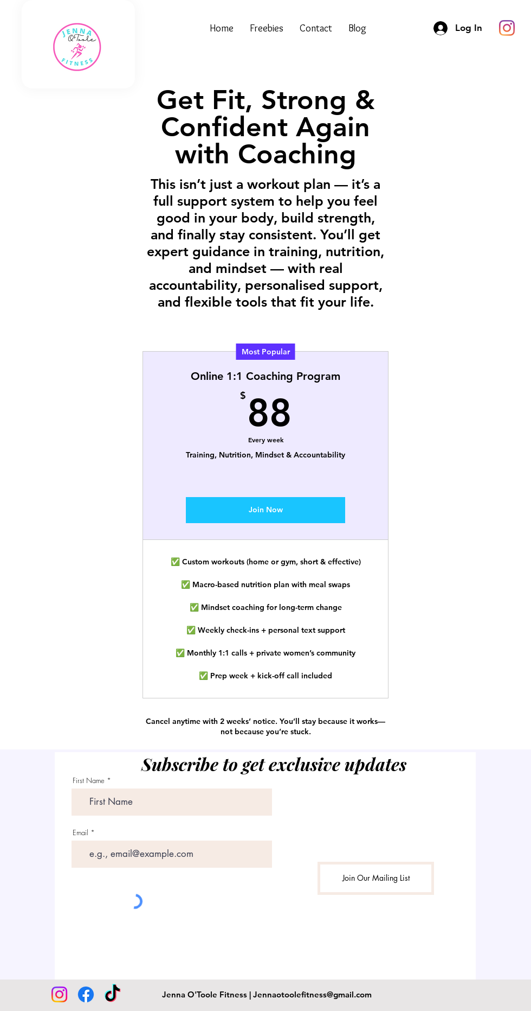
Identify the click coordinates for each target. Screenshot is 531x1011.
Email (80, 832)
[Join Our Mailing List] (376, 878)
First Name (89, 780)
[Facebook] (85, 994)
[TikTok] (112, 994)
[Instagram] (59, 994)
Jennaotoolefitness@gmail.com (312, 994)
